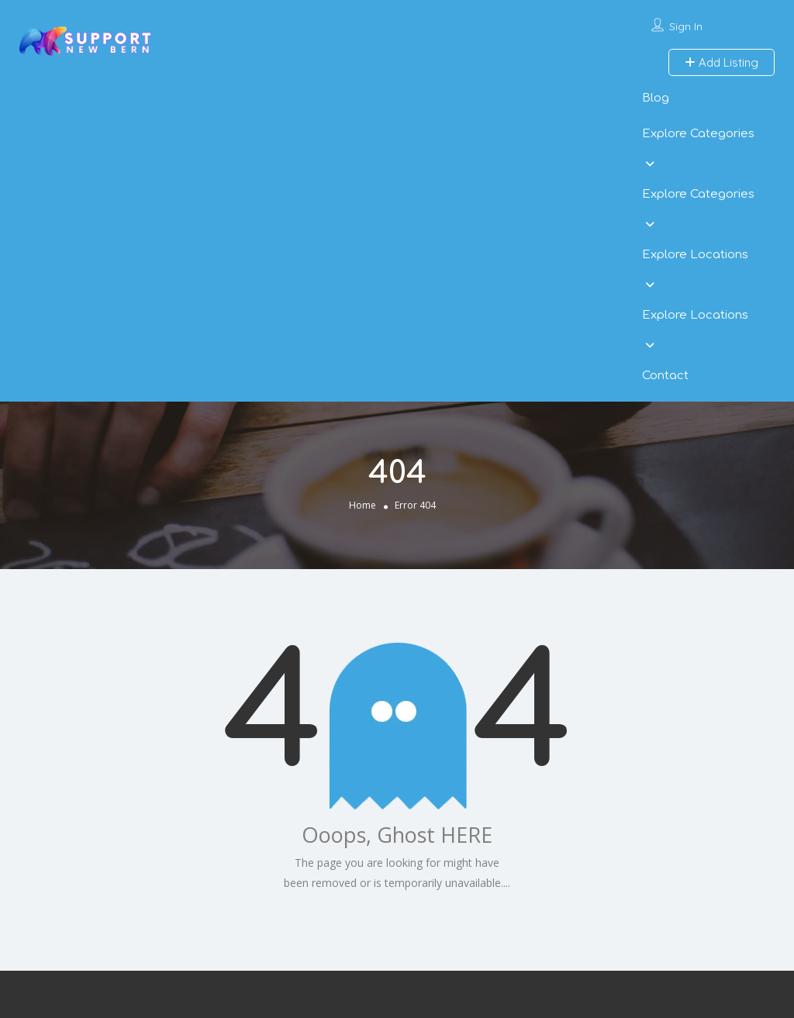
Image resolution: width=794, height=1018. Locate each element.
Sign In (686, 26)
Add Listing (721, 62)
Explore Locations (695, 254)
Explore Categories (698, 133)
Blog (655, 98)
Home (362, 505)
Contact (665, 375)
